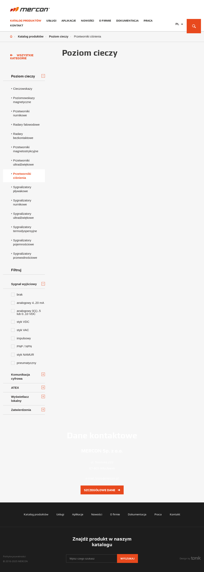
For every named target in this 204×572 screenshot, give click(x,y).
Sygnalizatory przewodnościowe (25, 255)
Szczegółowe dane (102, 490)
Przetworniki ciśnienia (22, 175)
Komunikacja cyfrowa (28, 376)
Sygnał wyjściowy (28, 284)
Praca (148, 20)
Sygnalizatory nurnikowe (22, 202)
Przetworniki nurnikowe (21, 113)
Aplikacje (68, 20)
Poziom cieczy (58, 36)
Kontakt (16, 25)
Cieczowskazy (22, 88)
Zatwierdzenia (28, 410)
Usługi (51, 20)
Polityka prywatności (14, 556)
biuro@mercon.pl (107, 478)
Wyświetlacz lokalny (28, 398)
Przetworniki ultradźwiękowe (23, 162)
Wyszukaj (127, 558)
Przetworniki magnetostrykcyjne (25, 149)
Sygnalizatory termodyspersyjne (25, 229)
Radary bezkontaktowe (23, 136)
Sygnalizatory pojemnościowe (23, 242)
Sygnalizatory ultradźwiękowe (23, 215)
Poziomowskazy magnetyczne (24, 100)
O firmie (105, 20)
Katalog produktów (25, 20)
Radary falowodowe (26, 124)
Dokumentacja (127, 20)
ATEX (28, 387)
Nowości (87, 20)
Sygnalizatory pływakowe (22, 189)
